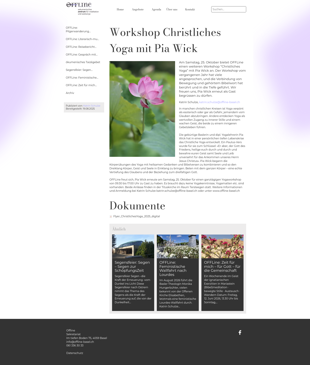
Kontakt (190, 9)
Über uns (171, 9)
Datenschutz (74, 353)
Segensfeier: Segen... (79, 69)
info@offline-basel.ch (80, 341)
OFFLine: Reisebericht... (81, 46)
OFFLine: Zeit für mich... (81, 85)
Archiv (70, 93)
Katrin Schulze (91, 105)
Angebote (138, 9)
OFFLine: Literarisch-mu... (82, 39)
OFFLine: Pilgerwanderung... (78, 29)
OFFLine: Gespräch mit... (82, 54)
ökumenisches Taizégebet (83, 62)
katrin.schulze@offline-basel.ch (219, 102)
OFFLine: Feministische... (82, 77)
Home (120, 9)
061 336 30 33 (74, 345)
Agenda (156, 9)
